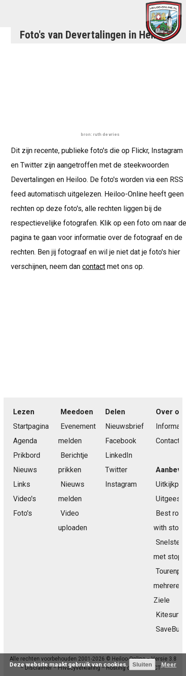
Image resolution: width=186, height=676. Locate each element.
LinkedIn (118, 455)
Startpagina (31, 426)
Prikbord (26, 455)
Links (21, 484)
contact (93, 266)
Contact (168, 440)
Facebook (120, 440)
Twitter (116, 469)
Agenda (25, 440)
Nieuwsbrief (124, 426)
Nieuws (25, 469)
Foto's (22, 513)
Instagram (121, 484)
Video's (24, 498)
